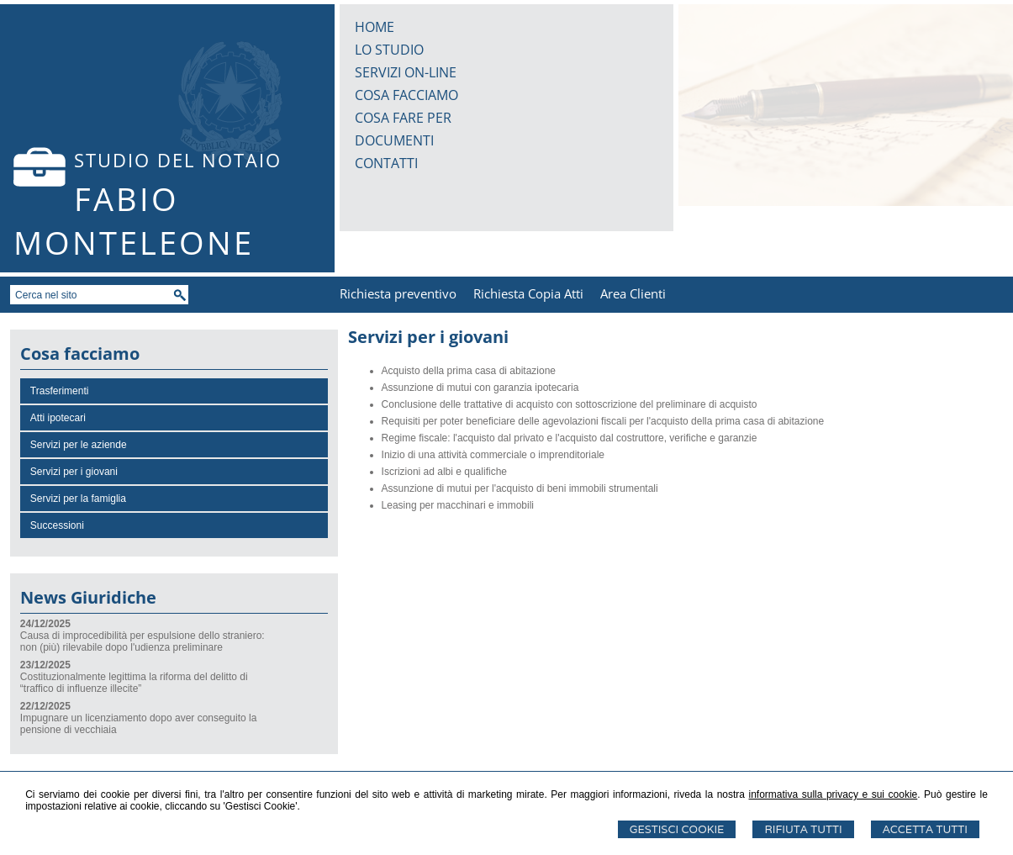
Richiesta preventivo (398, 293)
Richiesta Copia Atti (528, 293)
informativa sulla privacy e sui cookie (833, 794)
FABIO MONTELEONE (133, 220)
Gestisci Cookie (677, 829)
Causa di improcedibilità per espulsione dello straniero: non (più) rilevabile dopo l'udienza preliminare (142, 641)
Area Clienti (633, 293)
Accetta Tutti (925, 829)
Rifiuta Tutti (803, 829)
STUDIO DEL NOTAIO (178, 159)
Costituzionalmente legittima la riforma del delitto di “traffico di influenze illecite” (134, 682)
